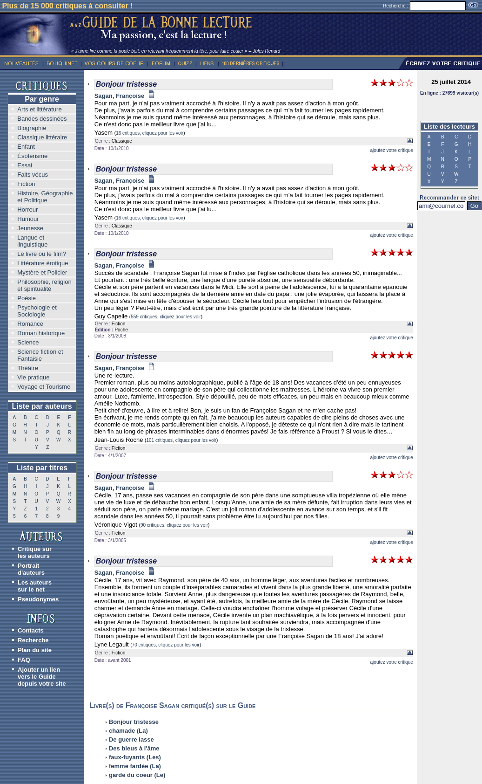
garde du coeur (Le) (137, 774)
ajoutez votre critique (391, 150)
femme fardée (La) (135, 766)
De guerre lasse (131, 739)
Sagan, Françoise (124, 95)
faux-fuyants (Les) (135, 757)
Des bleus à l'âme (134, 748)
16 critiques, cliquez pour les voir (149, 133)
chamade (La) (128, 730)
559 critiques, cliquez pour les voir (166, 316)
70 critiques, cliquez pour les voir (166, 644)
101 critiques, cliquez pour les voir (181, 440)
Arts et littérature (39, 109)
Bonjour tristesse (134, 721)
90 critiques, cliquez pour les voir (174, 525)
